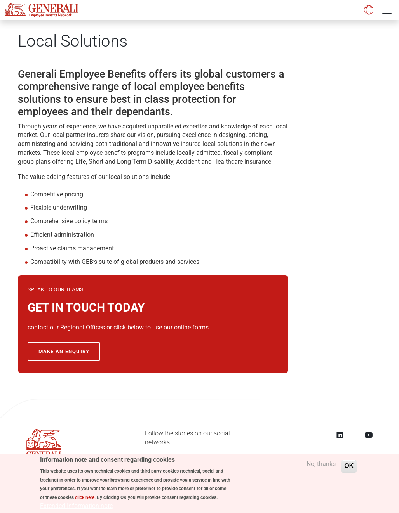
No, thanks (321, 466)
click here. (85, 500)
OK (349, 468)
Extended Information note (76, 508)
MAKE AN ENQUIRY (64, 351)
